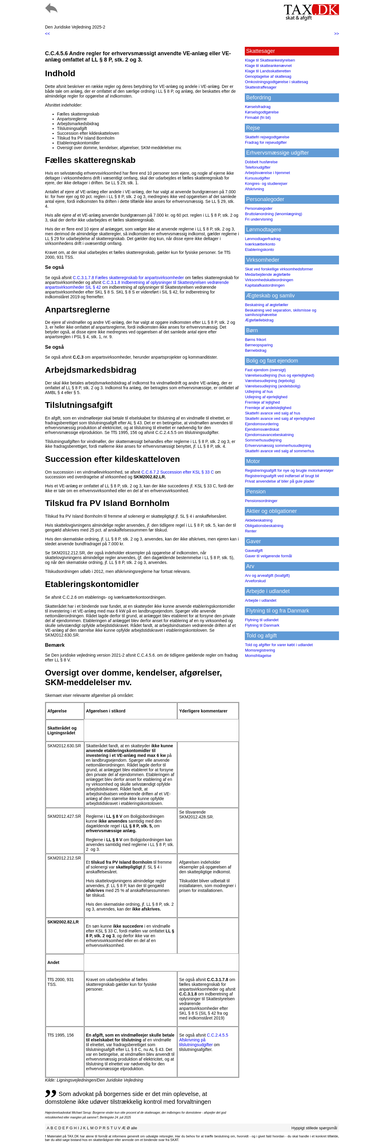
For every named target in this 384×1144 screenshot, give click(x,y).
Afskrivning (254, 189)
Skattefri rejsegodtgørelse (267, 137)
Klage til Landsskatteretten (268, 71)
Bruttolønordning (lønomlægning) (273, 214)
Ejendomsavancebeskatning (269, 434)
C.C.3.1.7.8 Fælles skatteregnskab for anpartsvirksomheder (128, 277)
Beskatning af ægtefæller (266, 305)
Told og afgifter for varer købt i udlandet (279, 645)
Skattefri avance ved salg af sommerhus (279, 451)
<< (47, 33)
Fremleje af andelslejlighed (268, 407)
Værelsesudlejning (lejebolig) (270, 380)
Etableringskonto (259, 249)
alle (134, 1128)
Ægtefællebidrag (259, 320)
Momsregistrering (260, 650)
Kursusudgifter (257, 178)
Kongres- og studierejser (266, 183)
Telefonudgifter (257, 167)
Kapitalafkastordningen (264, 285)
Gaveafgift (253, 550)
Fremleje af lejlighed (262, 402)
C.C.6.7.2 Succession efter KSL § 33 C (177, 472)
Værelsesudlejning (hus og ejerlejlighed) (279, 375)
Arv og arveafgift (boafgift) (267, 575)
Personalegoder (258, 208)
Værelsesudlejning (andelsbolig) (272, 386)
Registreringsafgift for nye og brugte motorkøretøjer (289, 470)
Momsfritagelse (258, 655)
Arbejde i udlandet (260, 600)
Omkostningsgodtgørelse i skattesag (276, 82)
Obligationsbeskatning (264, 525)
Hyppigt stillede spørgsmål (314, 1128)
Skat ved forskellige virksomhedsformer (279, 269)
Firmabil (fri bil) (258, 117)
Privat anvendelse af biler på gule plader (279, 481)
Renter (250, 531)
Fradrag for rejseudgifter (265, 142)
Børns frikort (255, 339)
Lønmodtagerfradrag (262, 238)
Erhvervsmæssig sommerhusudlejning (278, 445)
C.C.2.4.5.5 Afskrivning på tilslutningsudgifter (203, 1040)
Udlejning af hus (259, 391)
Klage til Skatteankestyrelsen (270, 60)
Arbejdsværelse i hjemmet (267, 172)
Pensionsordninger (261, 500)
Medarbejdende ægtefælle (267, 274)
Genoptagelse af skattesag (268, 76)
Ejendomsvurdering (261, 424)
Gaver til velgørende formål (268, 556)
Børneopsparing (259, 345)
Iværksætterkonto (260, 244)
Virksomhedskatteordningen (269, 280)
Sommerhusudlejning (263, 440)
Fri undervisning (259, 219)
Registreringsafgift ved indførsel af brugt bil (282, 476)
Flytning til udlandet (261, 620)
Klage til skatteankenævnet (268, 65)
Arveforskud (255, 581)
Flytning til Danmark (262, 625)
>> (336, 33)
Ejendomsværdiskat (262, 429)
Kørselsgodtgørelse (262, 112)
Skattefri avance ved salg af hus (272, 413)
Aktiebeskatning (258, 520)
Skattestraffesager (260, 87)
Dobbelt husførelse (261, 162)
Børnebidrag (255, 350)
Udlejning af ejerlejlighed (266, 397)
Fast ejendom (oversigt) (265, 370)
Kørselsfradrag (257, 106)
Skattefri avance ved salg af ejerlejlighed (280, 418)
